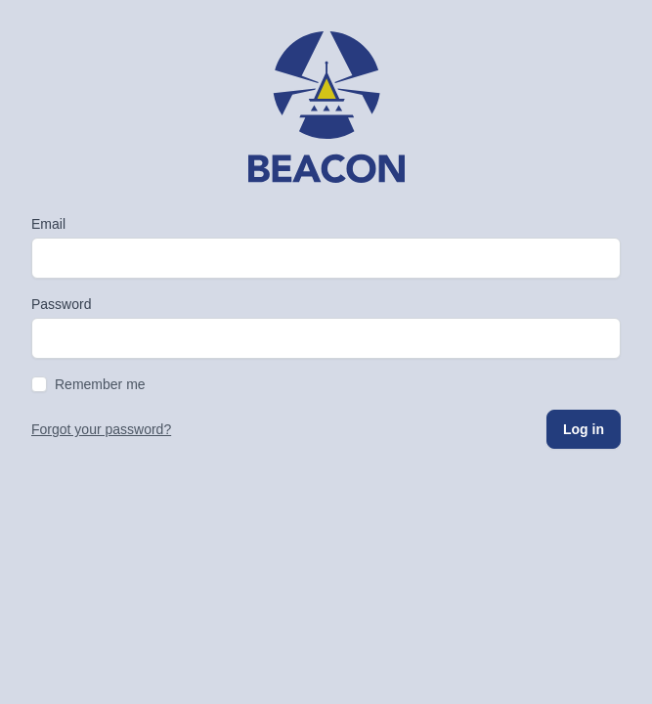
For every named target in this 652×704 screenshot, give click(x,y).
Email (48, 224)
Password (61, 304)
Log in (583, 429)
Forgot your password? (101, 429)
